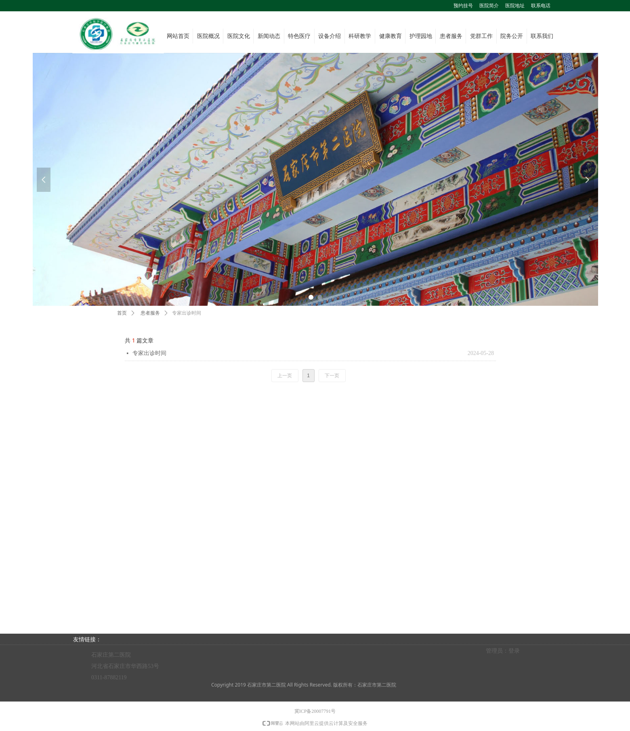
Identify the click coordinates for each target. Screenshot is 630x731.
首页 (122, 313)
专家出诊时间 (149, 353)
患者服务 (150, 313)
